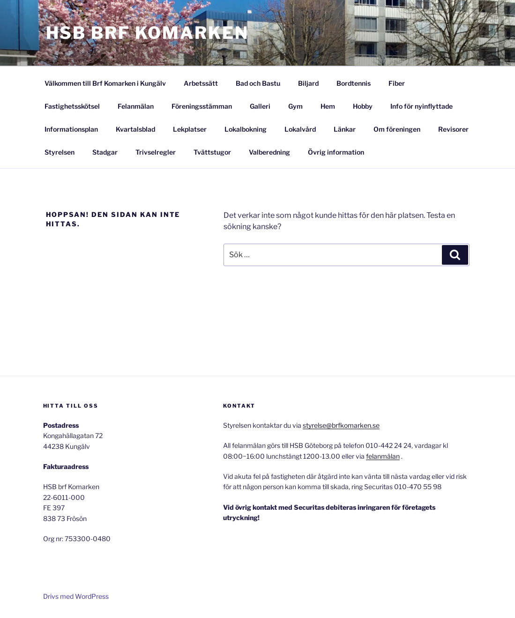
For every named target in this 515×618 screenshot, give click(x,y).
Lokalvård (300, 129)
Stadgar (105, 152)
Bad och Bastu (258, 83)
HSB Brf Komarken (147, 32)
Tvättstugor (212, 152)
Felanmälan (136, 106)
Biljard (308, 83)
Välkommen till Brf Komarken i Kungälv (105, 83)
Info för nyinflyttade (421, 106)
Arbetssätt (201, 83)
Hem (328, 106)
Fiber (396, 83)
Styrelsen (60, 152)
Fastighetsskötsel (72, 106)
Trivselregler (155, 152)
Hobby (363, 106)
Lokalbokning (245, 129)
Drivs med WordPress (76, 596)
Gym (295, 106)
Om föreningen (396, 129)
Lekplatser (190, 129)
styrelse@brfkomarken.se (341, 425)
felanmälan (383, 456)
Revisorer (453, 129)
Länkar (345, 129)
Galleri (260, 106)
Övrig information (336, 152)
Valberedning (269, 152)
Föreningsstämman (202, 106)
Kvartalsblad (135, 129)
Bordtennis (353, 83)
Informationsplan (71, 129)
